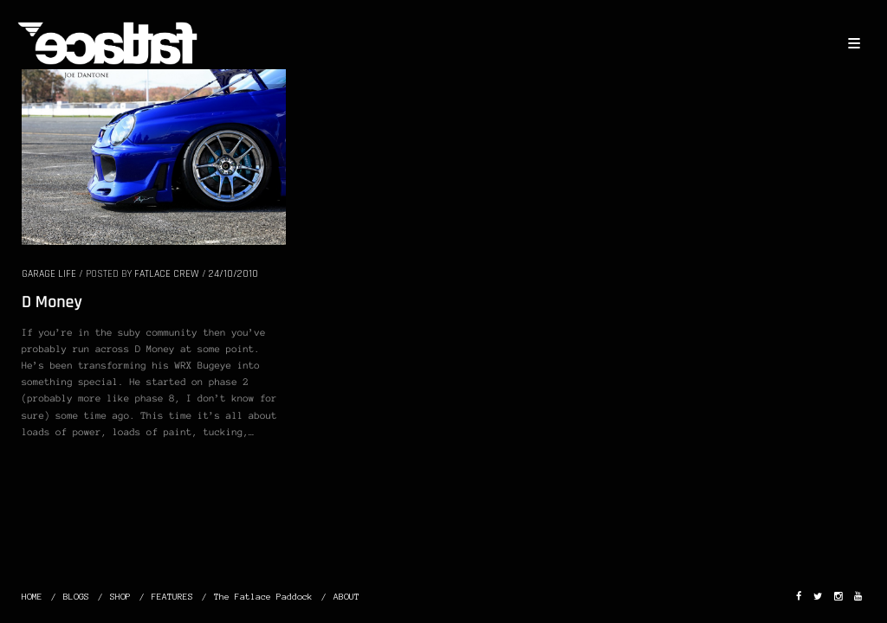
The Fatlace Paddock (263, 596)
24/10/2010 (233, 273)
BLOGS (76, 596)
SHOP (120, 596)
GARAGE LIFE (49, 273)
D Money (52, 302)
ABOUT (346, 596)
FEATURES (172, 596)
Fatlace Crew (166, 273)
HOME (32, 596)
